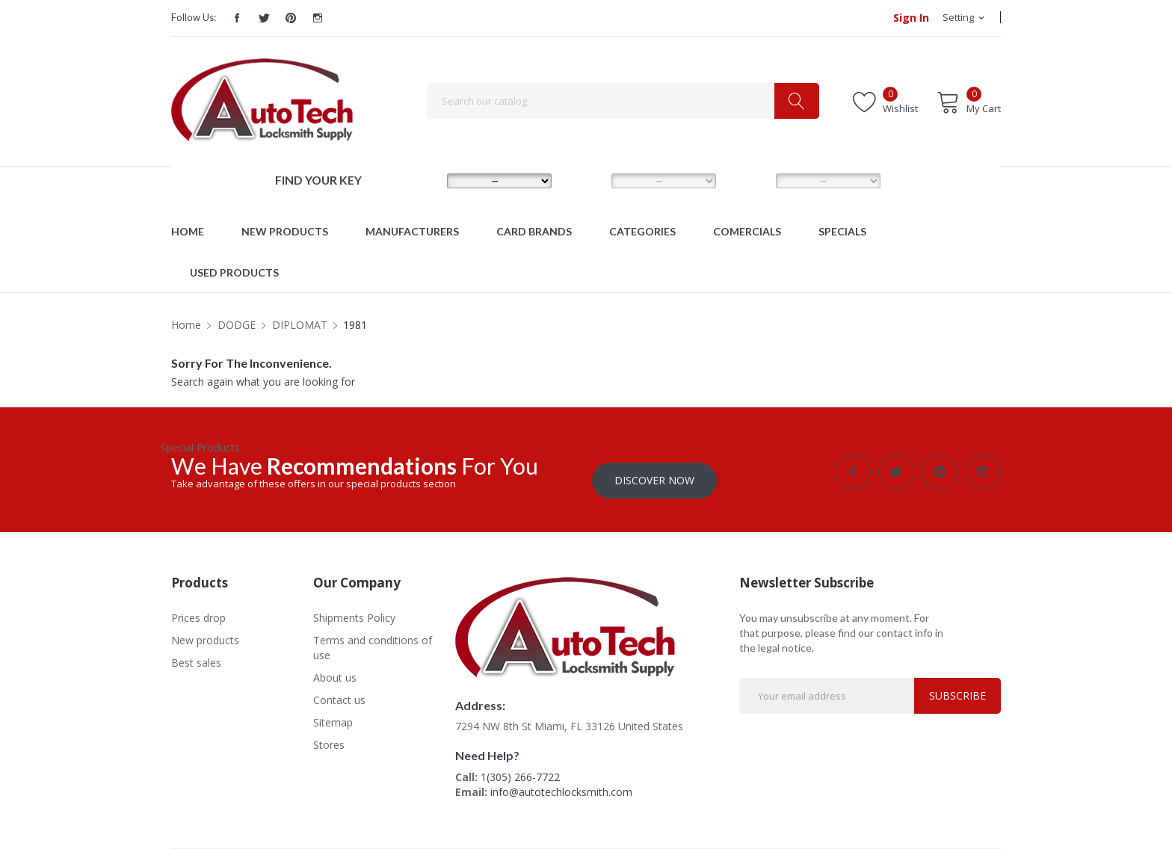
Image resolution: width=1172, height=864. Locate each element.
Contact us (339, 692)
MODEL (589, 180)
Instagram (318, 18)
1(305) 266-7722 (520, 769)
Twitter (264, 18)
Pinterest (291, 18)
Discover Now (654, 472)
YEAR (750, 180)
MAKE (423, 180)
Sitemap (333, 714)
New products (205, 632)
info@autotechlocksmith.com (561, 784)
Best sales (196, 654)
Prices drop (198, 609)
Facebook (237, 18)
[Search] (623, 101)
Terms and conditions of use (372, 639)
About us (335, 669)
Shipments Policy (354, 609)
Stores (329, 736)
